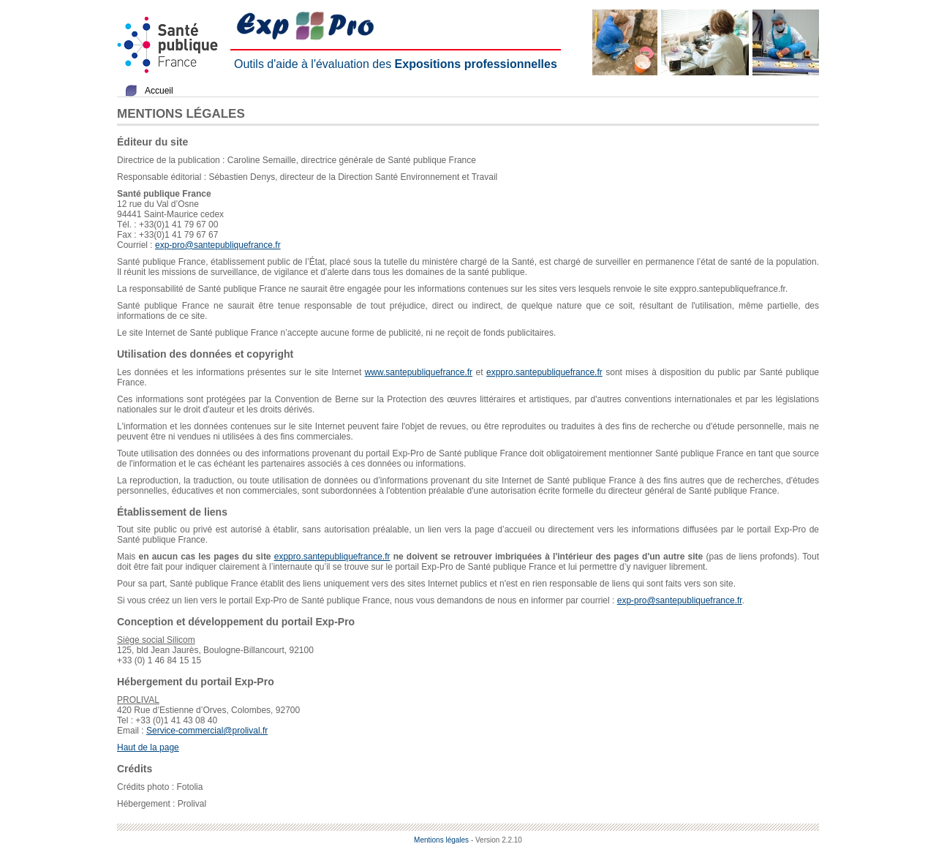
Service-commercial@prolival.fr (207, 731)
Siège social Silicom (156, 640)
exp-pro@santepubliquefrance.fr (218, 245)
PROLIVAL (138, 700)
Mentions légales (441, 840)
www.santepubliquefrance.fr (418, 372)
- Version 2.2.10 (496, 840)
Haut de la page (148, 747)
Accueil (159, 91)
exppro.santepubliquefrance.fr (544, 372)
